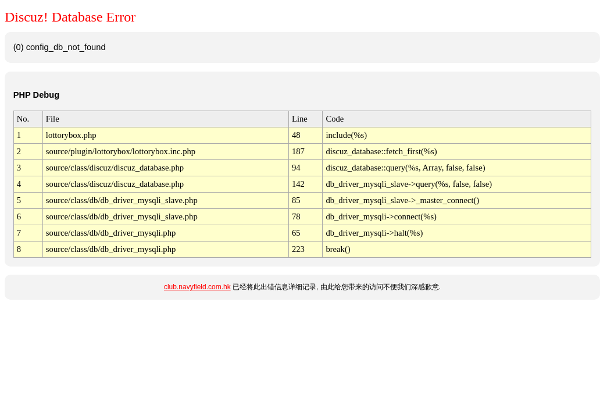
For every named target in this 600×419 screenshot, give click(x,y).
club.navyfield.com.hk (197, 287)
